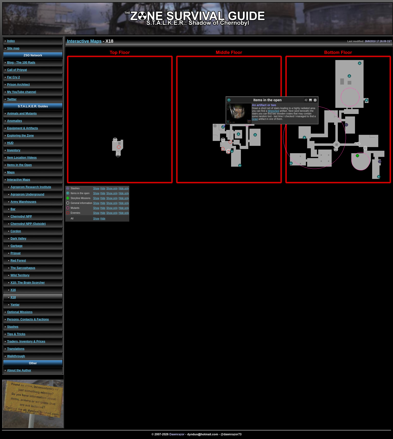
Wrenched (273, 111)
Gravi (255, 119)
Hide (102, 188)
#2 (306, 100)
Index (11, 41)
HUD (10, 143)
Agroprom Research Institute (31, 187)
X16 (13, 290)
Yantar (15, 304)
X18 (13, 297)
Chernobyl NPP (21, 216)
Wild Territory (20, 275)
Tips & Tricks (16, 334)
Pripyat (16, 253)
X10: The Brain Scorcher (28, 282)
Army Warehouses (23, 201)
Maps (11, 172)
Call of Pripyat (17, 70)
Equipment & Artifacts (22, 128)
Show (96, 188)
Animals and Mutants (22, 113)
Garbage (17, 246)
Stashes (12, 326)
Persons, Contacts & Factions (28, 319)
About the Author (19, 370)
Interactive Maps (18, 179)
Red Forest (18, 260)
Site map (13, 48)
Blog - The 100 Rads (21, 62)
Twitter (11, 99)
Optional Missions (19, 312)
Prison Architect (18, 84)
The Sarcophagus (23, 268)
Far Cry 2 (13, 77)
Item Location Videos (22, 157)
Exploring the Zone (20, 135)
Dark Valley (18, 238)
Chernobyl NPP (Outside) (28, 224)
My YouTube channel (21, 92)
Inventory (13, 150)
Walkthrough (16, 356)
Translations (16, 349)
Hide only (124, 188)
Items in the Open (19, 165)
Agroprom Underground (27, 194)
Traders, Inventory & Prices (26, 341)
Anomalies (14, 121)
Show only (112, 188)
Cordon (16, 231)
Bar (13, 209)
